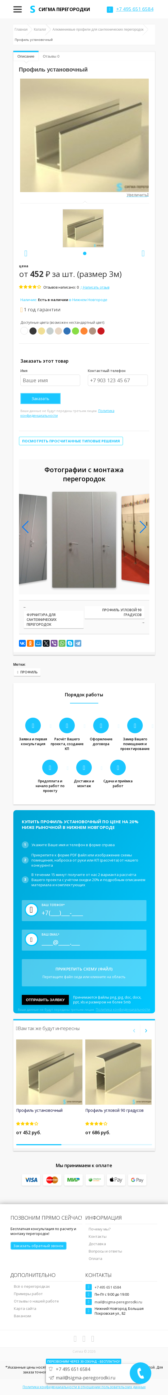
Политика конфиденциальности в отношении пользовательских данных (84, 1387)
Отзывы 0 (51, 56)
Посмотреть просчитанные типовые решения (71, 441)
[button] (84, 253)
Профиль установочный (39, 1110)
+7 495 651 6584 (108, 1287)
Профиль (29, 672)
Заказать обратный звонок (38, 1245)
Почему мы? (99, 1229)
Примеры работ (28, 1293)
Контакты (98, 1236)
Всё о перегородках (32, 1286)
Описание (26, 56)
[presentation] (26, 253)
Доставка (97, 1243)
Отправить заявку (45, 1000)
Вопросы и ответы (105, 1251)
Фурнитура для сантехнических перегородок (41, 619)
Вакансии (22, 1315)
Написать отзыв (94, 287)
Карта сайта (25, 1308)
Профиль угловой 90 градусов (122, 612)
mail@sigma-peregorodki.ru (118, 1301)
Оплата (95, 1258)
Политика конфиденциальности (123, 1009)
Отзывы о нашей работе (36, 1301)
